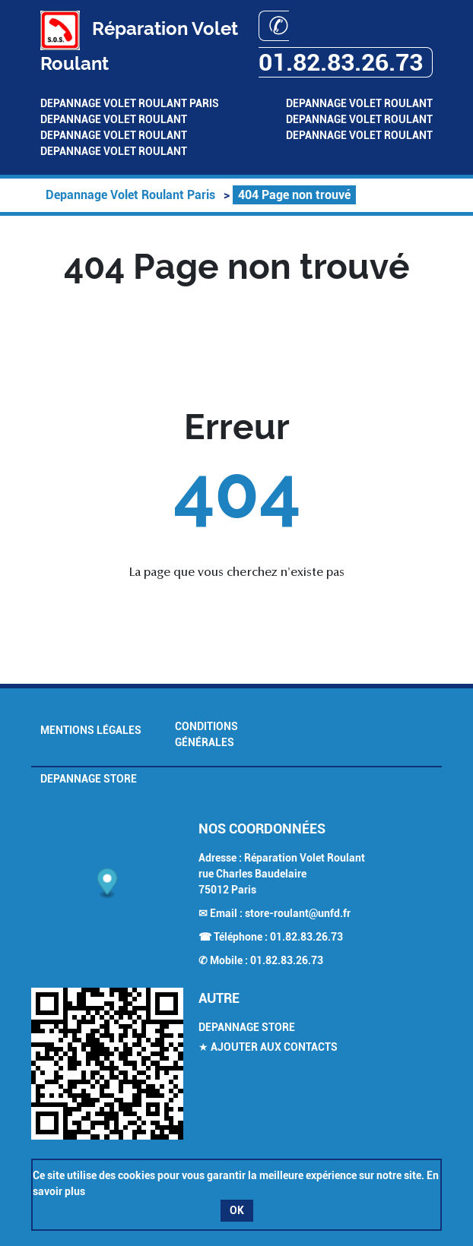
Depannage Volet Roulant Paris (129, 103)
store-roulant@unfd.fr (298, 913)
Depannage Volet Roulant (359, 103)
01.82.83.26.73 (306, 937)
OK (237, 1210)
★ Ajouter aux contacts (268, 1047)
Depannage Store (88, 779)
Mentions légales (90, 730)
